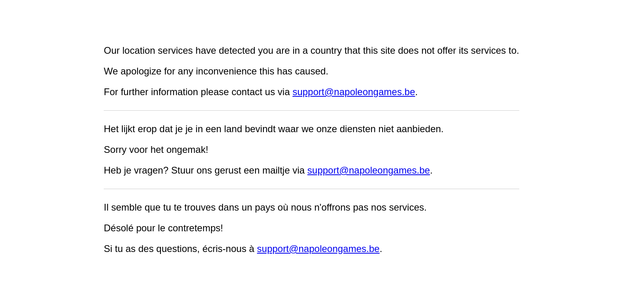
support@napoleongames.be (353, 91)
